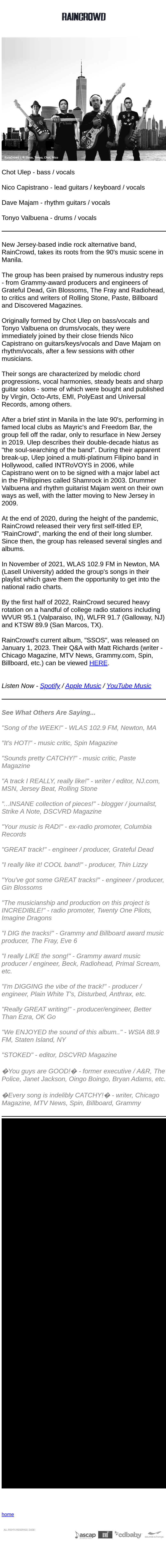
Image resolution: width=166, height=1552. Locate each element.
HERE (98, 663)
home (8, 1514)
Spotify (50, 685)
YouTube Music (128, 685)
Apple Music (83, 685)
